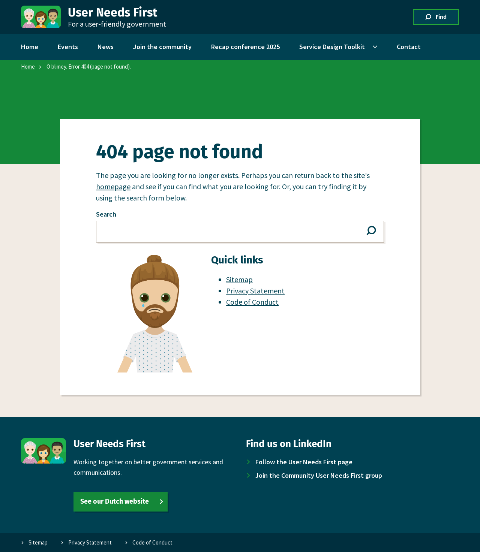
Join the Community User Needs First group (318, 475)
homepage (113, 186)
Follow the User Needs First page (303, 462)
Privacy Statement (255, 290)
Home (28, 66)
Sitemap (239, 279)
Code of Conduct (252, 302)
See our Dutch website (114, 501)
